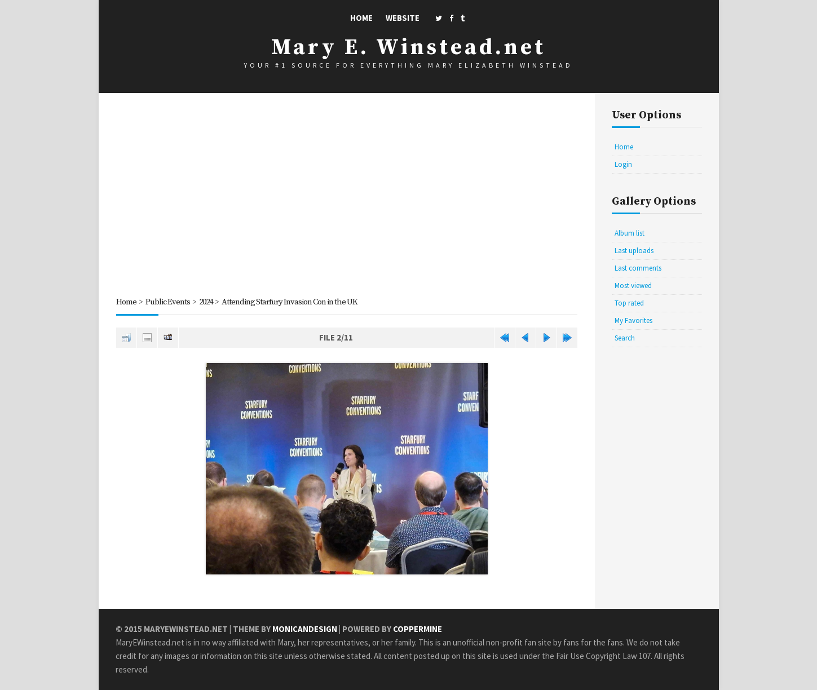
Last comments (638, 268)
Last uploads (634, 250)
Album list (629, 233)
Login (623, 164)
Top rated (629, 303)
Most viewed (633, 285)
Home (361, 17)
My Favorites (633, 320)
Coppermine (417, 628)
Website (402, 17)
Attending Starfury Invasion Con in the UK (296, 302)
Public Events (168, 302)
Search (625, 338)
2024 (208, 302)
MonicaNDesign (304, 628)
